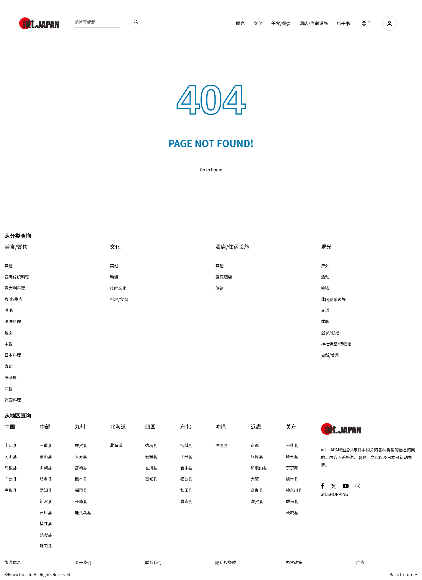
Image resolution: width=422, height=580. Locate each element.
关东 (291, 426)
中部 (45, 426)
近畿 (256, 426)
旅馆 (220, 288)
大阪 (255, 479)
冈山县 (10, 456)
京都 (255, 445)
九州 (80, 426)
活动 (325, 277)
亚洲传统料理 (16, 277)
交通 (325, 310)
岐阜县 (46, 479)
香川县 (151, 468)
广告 (360, 562)
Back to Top (404, 574)
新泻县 (46, 501)
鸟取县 (10, 490)
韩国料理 (12, 400)
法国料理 (12, 321)
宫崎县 (81, 468)
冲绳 (220, 426)
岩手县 (186, 468)
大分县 (81, 456)
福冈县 (81, 490)
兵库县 (257, 456)
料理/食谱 (119, 299)
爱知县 (46, 490)
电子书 (343, 23)
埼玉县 (292, 456)
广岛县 (10, 479)
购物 (325, 288)
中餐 (8, 344)
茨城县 (292, 512)
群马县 (292, 501)
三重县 (46, 445)
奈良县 (257, 490)
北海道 (118, 426)
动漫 (114, 277)
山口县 (10, 445)
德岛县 (151, 445)
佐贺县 (81, 445)
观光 (326, 246)
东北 (185, 426)
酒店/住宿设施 (313, 23)
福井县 (46, 523)
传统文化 (118, 288)
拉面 (8, 332)
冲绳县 (221, 445)
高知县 (151, 479)
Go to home (211, 170)
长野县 (46, 535)
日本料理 (12, 355)
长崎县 (81, 501)
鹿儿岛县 (83, 512)
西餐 (8, 388)
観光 (240, 23)
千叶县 (292, 445)
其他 (8, 265)
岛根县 (10, 468)
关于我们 (83, 562)
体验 (325, 321)
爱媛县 (151, 456)
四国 (150, 426)
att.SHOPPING (334, 494)
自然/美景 (330, 355)
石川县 (46, 512)
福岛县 (186, 479)
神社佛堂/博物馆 (336, 344)
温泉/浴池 (330, 332)
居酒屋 (10, 377)
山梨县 (46, 468)
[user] (389, 23)
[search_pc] (136, 22)
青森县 (186, 501)
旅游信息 (12, 562)
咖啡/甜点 (13, 299)
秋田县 (186, 490)
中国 (9, 426)
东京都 (292, 468)
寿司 (8, 366)
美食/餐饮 (281, 23)
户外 (325, 265)
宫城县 (186, 445)
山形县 (186, 456)
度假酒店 (224, 277)
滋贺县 (257, 501)
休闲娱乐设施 (333, 299)
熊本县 (81, 479)
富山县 (46, 456)
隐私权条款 (225, 562)
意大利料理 (14, 288)
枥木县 (292, 479)
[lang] (366, 23)
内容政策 (294, 562)
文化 (257, 23)
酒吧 (8, 310)
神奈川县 (294, 490)
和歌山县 (259, 468)
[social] (322, 486)
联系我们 (153, 562)
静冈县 (46, 546)
